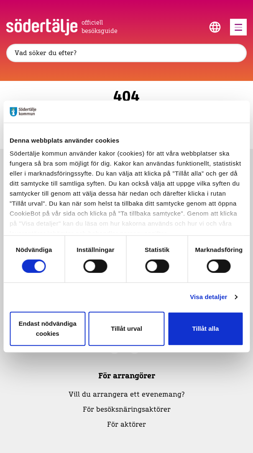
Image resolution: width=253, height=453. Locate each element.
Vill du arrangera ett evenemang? (127, 394)
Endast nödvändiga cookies (48, 328)
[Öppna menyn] (238, 27)
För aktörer (126, 424)
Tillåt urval (126, 328)
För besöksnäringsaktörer (127, 409)
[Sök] (126, 53)
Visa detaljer (208, 296)
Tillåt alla (205, 328)
